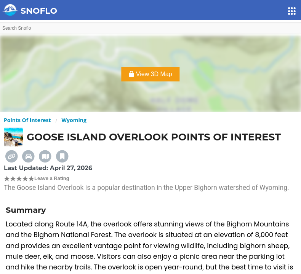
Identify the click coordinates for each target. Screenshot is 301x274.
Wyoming (74, 120)
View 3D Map (150, 74)
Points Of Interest (27, 120)
